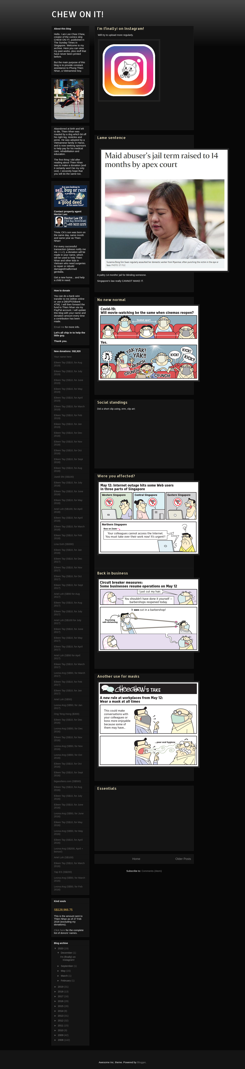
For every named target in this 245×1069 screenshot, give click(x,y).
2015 (61, 1006)
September (67, 966)
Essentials (106, 788)
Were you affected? (116, 475)
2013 (61, 1015)
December (67, 952)
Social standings (112, 402)
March (65, 975)
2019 (61, 986)
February (66, 980)
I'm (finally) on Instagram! (120, 28)
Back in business (112, 573)
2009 (61, 1035)
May (63, 970)
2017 (61, 996)
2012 (61, 1020)
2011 (61, 1025)
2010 (61, 1030)
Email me (59, 327)
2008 (61, 1039)
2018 (61, 991)
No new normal (111, 299)
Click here (59, 930)
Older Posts (183, 859)
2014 (61, 1010)
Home (136, 859)
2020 (61, 948)
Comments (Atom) (152, 870)
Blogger (141, 1062)
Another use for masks (118, 676)
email (61, 252)
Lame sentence (111, 137)
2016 (61, 1001)
